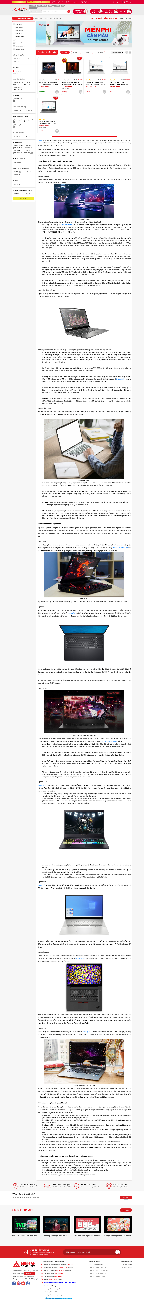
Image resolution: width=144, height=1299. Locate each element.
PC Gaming (56, 5)
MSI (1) (16, 61)
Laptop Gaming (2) (27, 83)
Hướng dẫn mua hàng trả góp (53, 1295)
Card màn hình (33, 7)
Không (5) (17, 162)
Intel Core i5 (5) (17, 100)
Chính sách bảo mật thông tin (97, 1267)
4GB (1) (27, 194)
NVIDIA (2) (17, 110)
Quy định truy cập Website (96, 1264)
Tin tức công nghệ (73, 2)
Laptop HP (41, 885)
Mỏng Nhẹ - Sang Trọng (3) (17, 88)
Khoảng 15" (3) (28, 121)
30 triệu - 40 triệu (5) (17, 72)
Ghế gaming (32, 5)
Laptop (50, 5)
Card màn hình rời (67, 225)
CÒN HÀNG (100, 52)
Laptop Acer (42, 785)
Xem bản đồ (29, 1273)
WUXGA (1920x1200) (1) (17, 152)
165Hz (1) (28, 172)
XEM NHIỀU (76, 52)
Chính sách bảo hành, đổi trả (97, 1276)
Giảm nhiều (88, 52)
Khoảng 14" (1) (17, 126)
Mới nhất (65, 52)
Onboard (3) (28, 110)
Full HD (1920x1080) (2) (28, 152)
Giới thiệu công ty (127, 1264)
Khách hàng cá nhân (19, 2)
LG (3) (26, 58)
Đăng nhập (118, 2)
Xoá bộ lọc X (23, 198)
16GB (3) (16, 136)
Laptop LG (87, 1032)
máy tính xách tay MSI (120, 548)
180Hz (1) (17, 172)
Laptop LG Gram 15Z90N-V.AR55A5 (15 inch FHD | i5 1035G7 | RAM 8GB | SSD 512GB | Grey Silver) (47, 123)
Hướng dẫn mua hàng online (53, 1289)
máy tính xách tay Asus (109, 741)
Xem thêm (126, 1197)
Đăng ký (128, 2)
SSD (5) (16, 184)
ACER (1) (16, 58)
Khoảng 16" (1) (17, 121)
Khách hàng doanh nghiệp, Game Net (38, 2)
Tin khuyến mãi (58, 2)
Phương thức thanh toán (52, 1292)
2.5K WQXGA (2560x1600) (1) (18, 147)
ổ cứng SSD (120, 379)
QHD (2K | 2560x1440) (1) (28, 147)
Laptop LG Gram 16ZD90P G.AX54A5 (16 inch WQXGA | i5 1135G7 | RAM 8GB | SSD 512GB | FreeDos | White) (119, 84)
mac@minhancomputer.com (25, 1276)
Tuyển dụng (87, 2)
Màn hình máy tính (42, 5)
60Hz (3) (16, 175)
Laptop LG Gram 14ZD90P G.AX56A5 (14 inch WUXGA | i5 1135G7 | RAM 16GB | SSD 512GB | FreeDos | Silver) (95, 84)
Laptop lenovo (80, 958)
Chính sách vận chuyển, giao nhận (98, 1270)
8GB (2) (27, 136)
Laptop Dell (72, 613)
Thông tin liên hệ (127, 1267)
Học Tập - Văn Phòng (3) (18, 83)
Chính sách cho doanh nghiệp (97, 1273)
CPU (63, 5)
